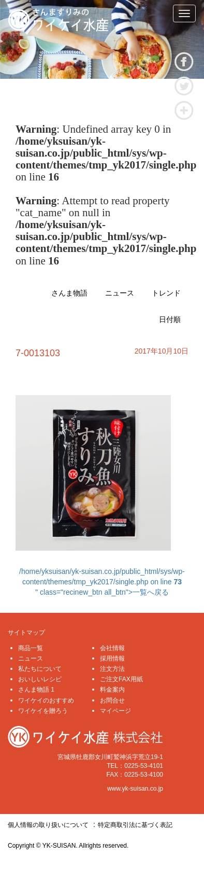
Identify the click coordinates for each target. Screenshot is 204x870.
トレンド (166, 293)
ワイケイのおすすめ (46, 700)
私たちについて (40, 668)
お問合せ (112, 700)
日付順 (170, 320)
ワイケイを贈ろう (43, 710)
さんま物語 (69, 293)
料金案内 (112, 689)
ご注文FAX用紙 (121, 679)
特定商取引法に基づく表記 (135, 825)
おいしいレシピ (40, 679)
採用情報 (112, 658)
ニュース (119, 293)
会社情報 (112, 648)
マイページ (115, 710)
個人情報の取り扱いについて (48, 825)
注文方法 (112, 668)
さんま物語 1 (36, 689)
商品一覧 (30, 648)
